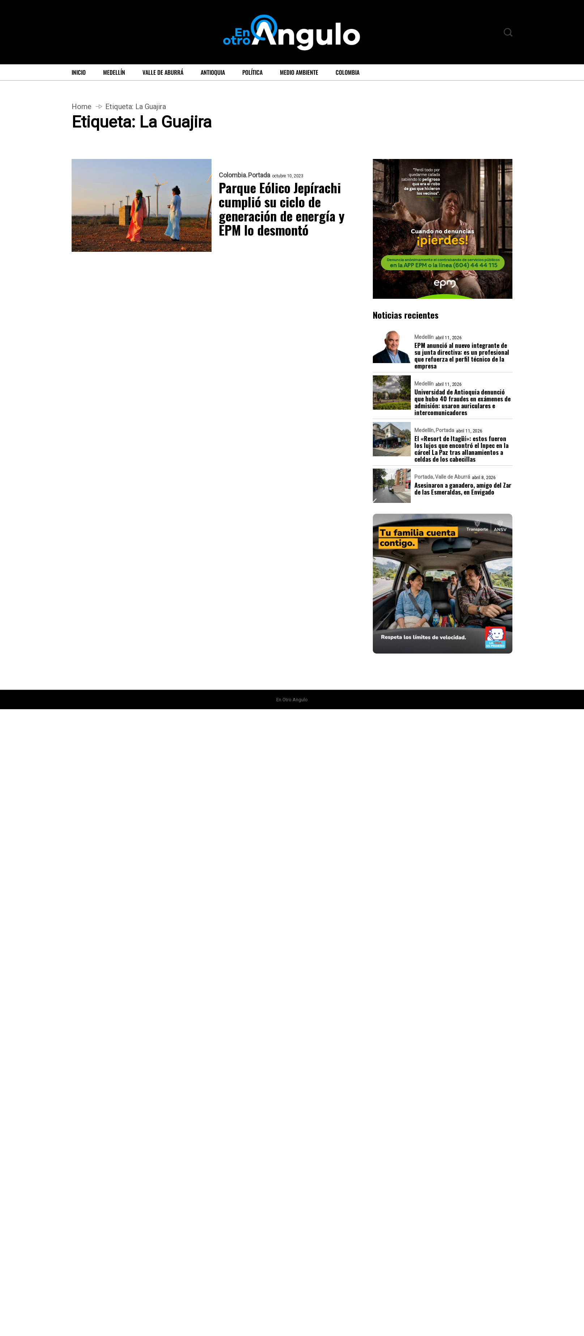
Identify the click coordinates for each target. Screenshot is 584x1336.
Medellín (114, 72)
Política (252, 72)
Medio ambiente (299, 72)
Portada (259, 175)
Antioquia (213, 72)
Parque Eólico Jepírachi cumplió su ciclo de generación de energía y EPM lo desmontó (282, 208)
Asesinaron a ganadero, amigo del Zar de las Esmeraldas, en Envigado (462, 488)
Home (81, 106)
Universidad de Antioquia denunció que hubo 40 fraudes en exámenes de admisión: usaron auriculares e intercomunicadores (462, 402)
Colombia (347, 72)
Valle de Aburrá (162, 72)
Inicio (79, 72)
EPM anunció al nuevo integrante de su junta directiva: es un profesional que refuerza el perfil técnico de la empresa (461, 355)
